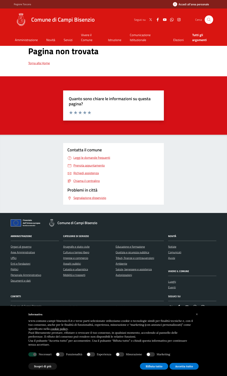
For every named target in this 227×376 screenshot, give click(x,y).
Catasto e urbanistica (75, 269)
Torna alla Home (39, 63)
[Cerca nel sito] (209, 19)
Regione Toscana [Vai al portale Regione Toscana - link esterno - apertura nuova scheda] (22, 4)
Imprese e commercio (75, 258)
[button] (197, 314)
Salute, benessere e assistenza (134, 269)
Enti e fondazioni (20, 263)
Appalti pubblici (72, 263)
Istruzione (114, 40)
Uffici (13, 258)
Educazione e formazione (130, 246)
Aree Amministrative (23, 252)
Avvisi (171, 258)
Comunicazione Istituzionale (140, 37)
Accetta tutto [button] (184, 366)
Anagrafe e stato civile (76, 246)
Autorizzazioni (124, 275)
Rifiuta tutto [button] (154, 366)
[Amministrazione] (26, 40)
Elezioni (178, 40)
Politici (14, 269)
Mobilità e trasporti (74, 275)
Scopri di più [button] (42, 366)
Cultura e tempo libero (76, 252)
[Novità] (50, 40)
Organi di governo (21, 246)
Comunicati (174, 252)
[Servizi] (68, 40)
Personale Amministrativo (26, 275)
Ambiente (121, 263)
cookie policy (59, 329)
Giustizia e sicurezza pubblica (132, 252)
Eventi (172, 287)
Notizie (172, 246)
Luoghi (172, 282)
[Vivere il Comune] (90, 38)
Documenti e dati (21, 280)
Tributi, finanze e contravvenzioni (135, 258)
